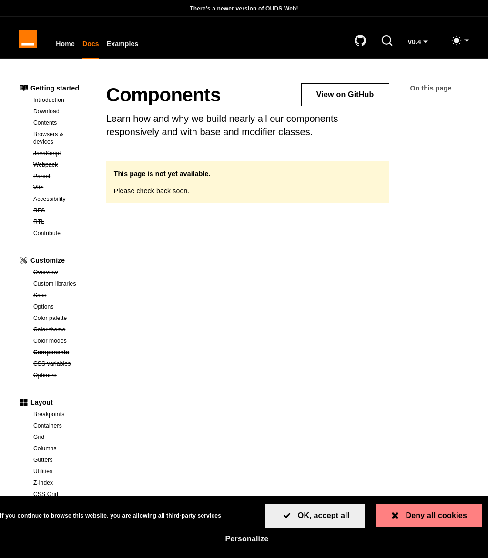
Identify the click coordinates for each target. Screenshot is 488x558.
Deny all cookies (436, 515)
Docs (92, 46)
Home (66, 46)
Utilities (42, 473)
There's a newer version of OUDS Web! (244, 8)
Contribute (47, 235)
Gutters (43, 462)
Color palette (50, 320)
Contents (45, 125)
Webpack (60, 166)
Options (43, 309)
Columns (45, 451)
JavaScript (60, 155)
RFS (60, 212)
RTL (60, 224)
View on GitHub (345, 97)
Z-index (43, 485)
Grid (38, 439)
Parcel (60, 178)
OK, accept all (324, 515)
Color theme (60, 331)
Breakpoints (48, 416)
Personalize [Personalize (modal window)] (246, 539)
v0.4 (421, 47)
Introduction (48, 102)
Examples (124, 46)
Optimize (60, 377)
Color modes (50, 343)
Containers (47, 428)
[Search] (387, 42)
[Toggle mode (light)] (460, 42)
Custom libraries (54, 286)
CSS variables (60, 365)
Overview (60, 274)
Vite (60, 189)
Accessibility (49, 201)
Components (60, 354)
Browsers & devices (48, 140)
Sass (60, 297)
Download (46, 113)
